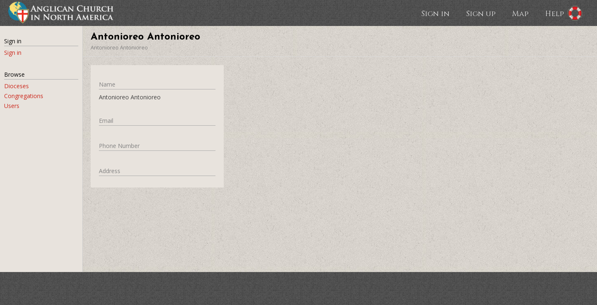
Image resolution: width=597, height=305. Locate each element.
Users (11, 106)
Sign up (481, 13)
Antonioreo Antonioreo (119, 47)
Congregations (23, 96)
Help (554, 13)
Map (520, 13)
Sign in (435, 13)
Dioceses (16, 86)
